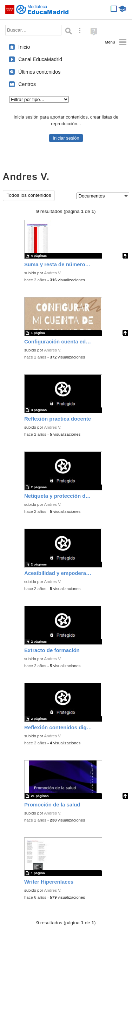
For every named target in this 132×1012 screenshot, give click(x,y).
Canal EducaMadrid (40, 59)
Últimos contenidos (39, 72)
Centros (27, 84)
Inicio (24, 47)
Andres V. (52, 273)
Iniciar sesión (66, 138)
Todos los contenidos (29, 195)
